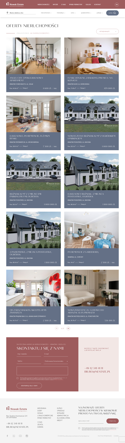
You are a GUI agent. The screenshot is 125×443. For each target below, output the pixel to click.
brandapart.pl (85, 436)
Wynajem (60, 413)
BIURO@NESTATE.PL (97, 371)
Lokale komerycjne (45, 415)
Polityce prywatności (59, 379)
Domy (40, 411)
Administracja (62, 415)
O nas (63, 4)
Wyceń (55, 4)
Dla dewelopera (63, 418)
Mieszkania (42, 408)
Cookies (116, 436)
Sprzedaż (60, 411)
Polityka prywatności (105, 436)
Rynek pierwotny (44, 418)
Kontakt (97, 4)
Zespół (40, 424)
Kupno (59, 408)
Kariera (40, 427)
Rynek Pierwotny (75, 4)
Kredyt (59, 420)
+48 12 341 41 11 (93, 368)
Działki (40, 413)
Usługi (88, 4)
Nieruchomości (43, 4)
